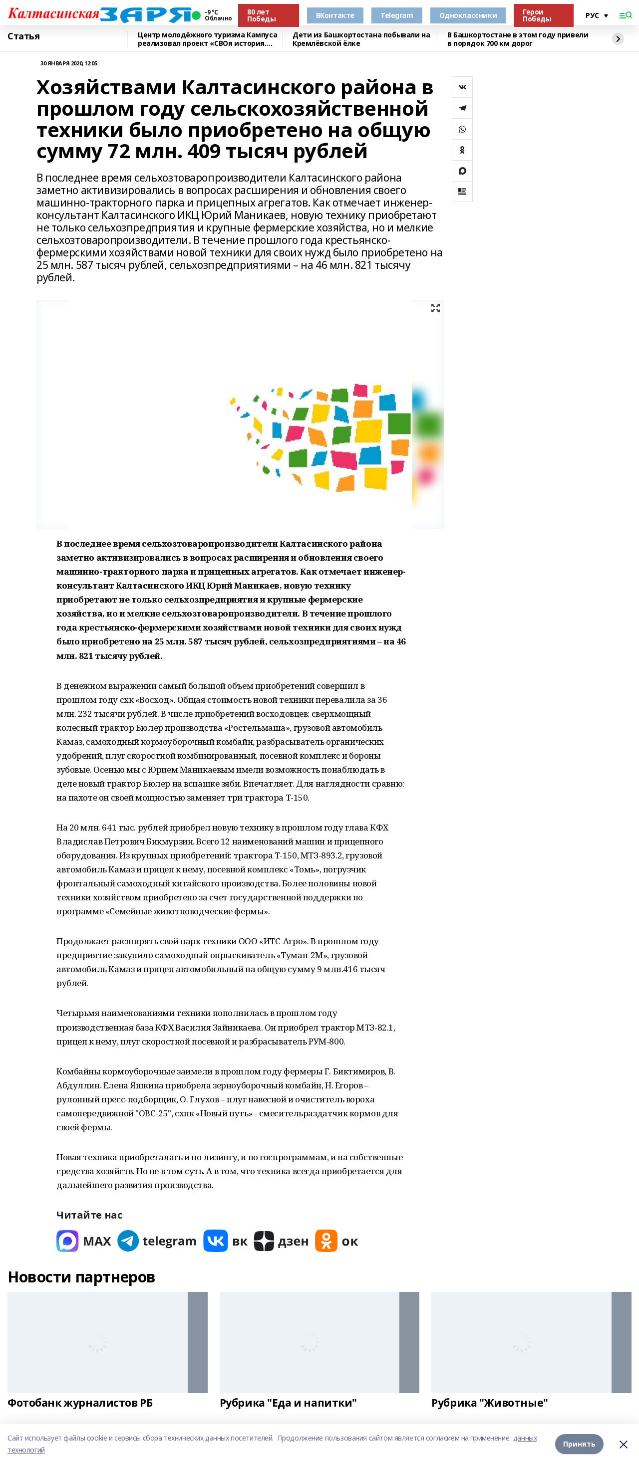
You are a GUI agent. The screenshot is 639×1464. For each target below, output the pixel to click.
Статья (23, 36)
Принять (579, 1444)
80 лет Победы (261, 15)
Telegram (396, 15)
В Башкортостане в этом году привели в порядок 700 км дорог (517, 39)
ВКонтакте (335, 15)
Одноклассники (468, 15)
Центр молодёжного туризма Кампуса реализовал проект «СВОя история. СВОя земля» (207, 39)
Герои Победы (537, 15)
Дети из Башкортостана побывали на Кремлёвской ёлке (361, 39)
